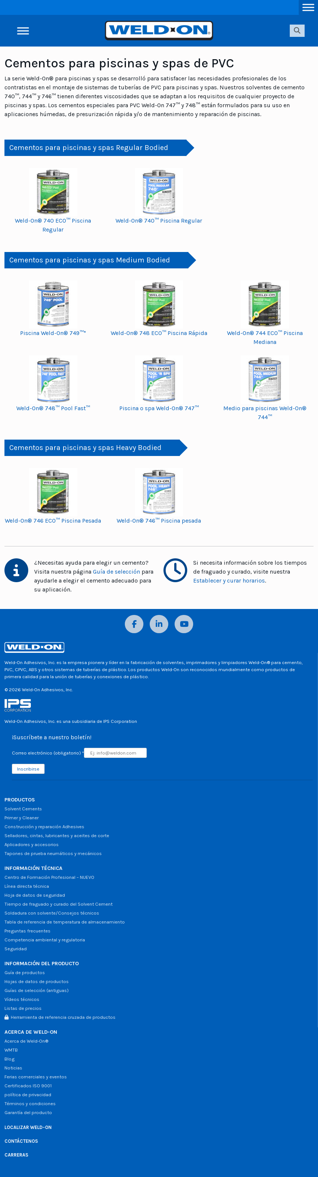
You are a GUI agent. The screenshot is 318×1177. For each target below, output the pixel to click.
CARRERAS (16, 1155)
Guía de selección (116, 571)
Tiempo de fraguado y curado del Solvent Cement (58, 904)
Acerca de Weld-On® (26, 1041)
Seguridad (15, 948)
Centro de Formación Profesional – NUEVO (49, 877)
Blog (9, 1059)
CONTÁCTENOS (21, 1141)
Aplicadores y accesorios (31, 844)
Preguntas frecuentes (27, 931)
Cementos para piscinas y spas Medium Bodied (89, 260)
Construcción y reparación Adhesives (44, 826)
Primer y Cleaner (21, 817)
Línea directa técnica (26, 886)
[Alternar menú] (308, 7)
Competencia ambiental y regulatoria (44, 939)
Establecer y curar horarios (229, 580)
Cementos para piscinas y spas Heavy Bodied (85, 447)
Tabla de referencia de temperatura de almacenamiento (64, 922)
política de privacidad (27, 1094)
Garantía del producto (28, 1112)
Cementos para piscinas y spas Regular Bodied (88, 147)
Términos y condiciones (30, 1103)
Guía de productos (24, 972)
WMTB (11, 1050)
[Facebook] (134, 624)
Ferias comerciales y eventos (35, 1076)
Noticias (13, 1068)
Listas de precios (23, 1008)
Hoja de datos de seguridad (34, 895)
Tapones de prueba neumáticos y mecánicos (53, 853)
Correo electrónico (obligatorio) (48, 753)
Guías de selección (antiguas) (36, 990)
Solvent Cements (23, 808)
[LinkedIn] (159, 624)
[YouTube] (184, 624)
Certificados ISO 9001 (28, 1085)
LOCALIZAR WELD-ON (28, 1127)
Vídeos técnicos (21, 999)
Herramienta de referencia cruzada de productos (60, 1017)
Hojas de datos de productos (36, 981)
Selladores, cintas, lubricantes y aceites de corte (56, 835)
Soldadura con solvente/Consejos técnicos (51, 913)
